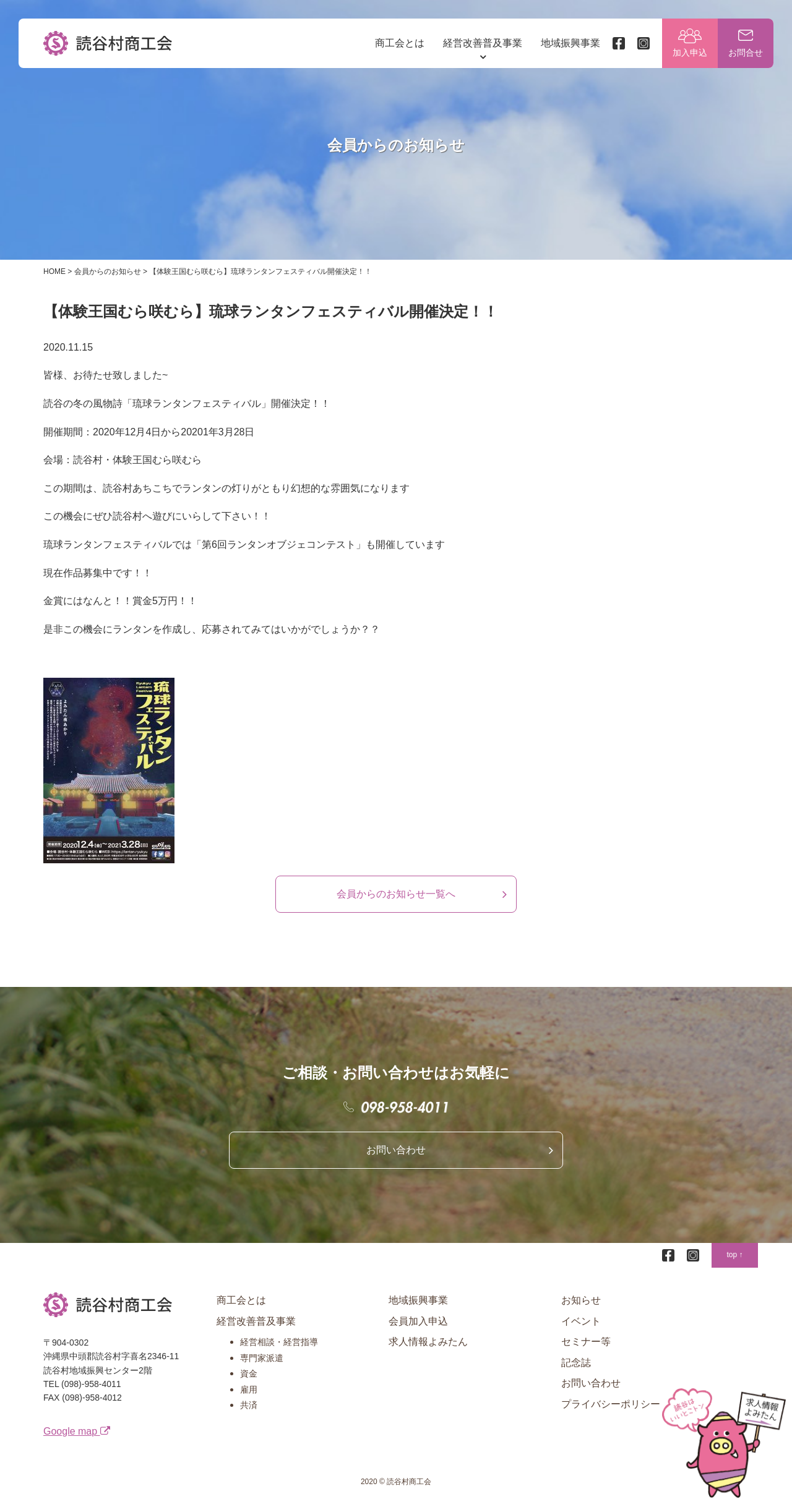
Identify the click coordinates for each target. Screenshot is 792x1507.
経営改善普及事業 (482, 43)
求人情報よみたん (428, 1341)
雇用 (248, 1389)
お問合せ (745, 53)
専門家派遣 (261, 1358)
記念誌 (576, 1362)
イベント (581, 1321)
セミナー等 (586, 1341)
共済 (248, 1405)
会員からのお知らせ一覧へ (396, 894)
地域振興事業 (570, 43)
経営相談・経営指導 (279, 1342)
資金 (248, 1373)
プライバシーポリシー (610, 1404)
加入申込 (690, 53)
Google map (76, 1431)
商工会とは (399, 43)
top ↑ (734, 1254)
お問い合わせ (396, 1150)
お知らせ (581, 1300)
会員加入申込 (418, 1321)
